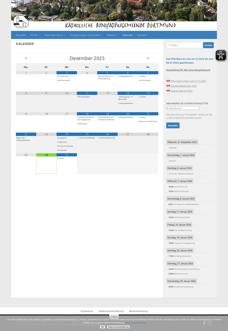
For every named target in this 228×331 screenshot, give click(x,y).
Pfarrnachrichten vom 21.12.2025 (186, 81)
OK (102, 327)
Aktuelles (21, 35)
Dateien (111, 35)
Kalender (128, 35)
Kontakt (141, 35)
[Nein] (224, 323)
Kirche (34, 35)
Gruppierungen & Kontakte (85, 35)
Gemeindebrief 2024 (179, 90)
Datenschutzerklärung (186, 117)
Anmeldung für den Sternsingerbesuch (188, 69)
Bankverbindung (138, 311)
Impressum (87, 311)
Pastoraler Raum (53, 35)
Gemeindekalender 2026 (181, 85)
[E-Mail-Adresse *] (182, 108)
